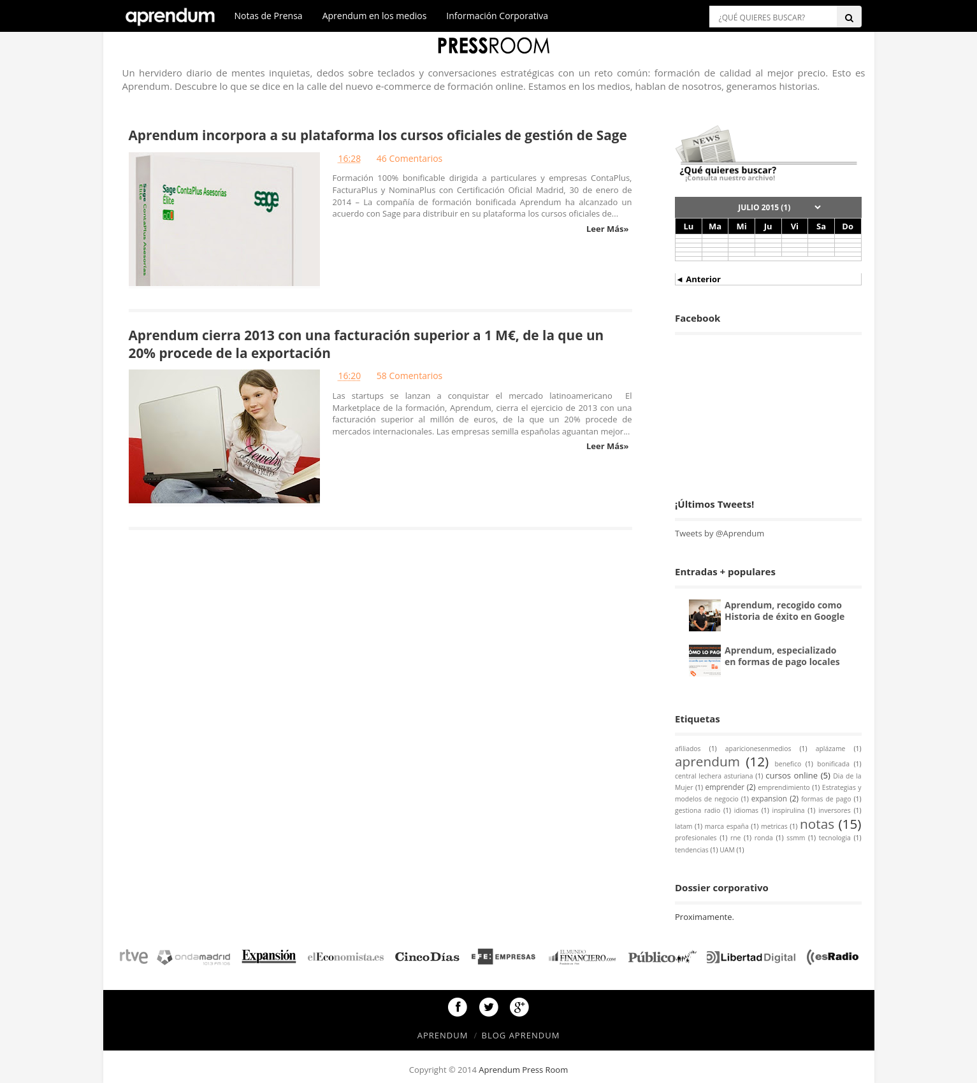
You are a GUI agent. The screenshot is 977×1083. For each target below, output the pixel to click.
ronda (764, 837)
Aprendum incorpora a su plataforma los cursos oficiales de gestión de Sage (378, 135)
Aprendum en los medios (374, 16)
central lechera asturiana (714, 775)
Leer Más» (607, 228)
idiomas (746, 810)
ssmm (795, 837)
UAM (727, 849)
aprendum (707, 761)
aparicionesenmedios (758, 748)
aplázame (831, 748)
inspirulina (788, 810)
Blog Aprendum (521, 1035)
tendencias (692, 849)
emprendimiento (784, 787)
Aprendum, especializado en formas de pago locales (782, 656)
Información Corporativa (497, 16)
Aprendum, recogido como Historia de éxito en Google (784, 610)
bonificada (833, 763)
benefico (787, 763)
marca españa (727, 826)
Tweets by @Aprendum (719, 533)
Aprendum (442, 1035)
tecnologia (835, 837)
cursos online (791, 775)
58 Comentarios (409, 375)
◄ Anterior (698, 279)
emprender (724, 787)
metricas (774, 826)
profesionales (696, 837)
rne (735, 837)
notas (817, 824)
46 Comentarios (409, 158)
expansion (769, 798)
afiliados (687, 748)
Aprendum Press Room (523, 1069)
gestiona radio (697, 810)
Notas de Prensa (269, 16)
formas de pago (826, 798)
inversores (834, 810)
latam (684, 826)
